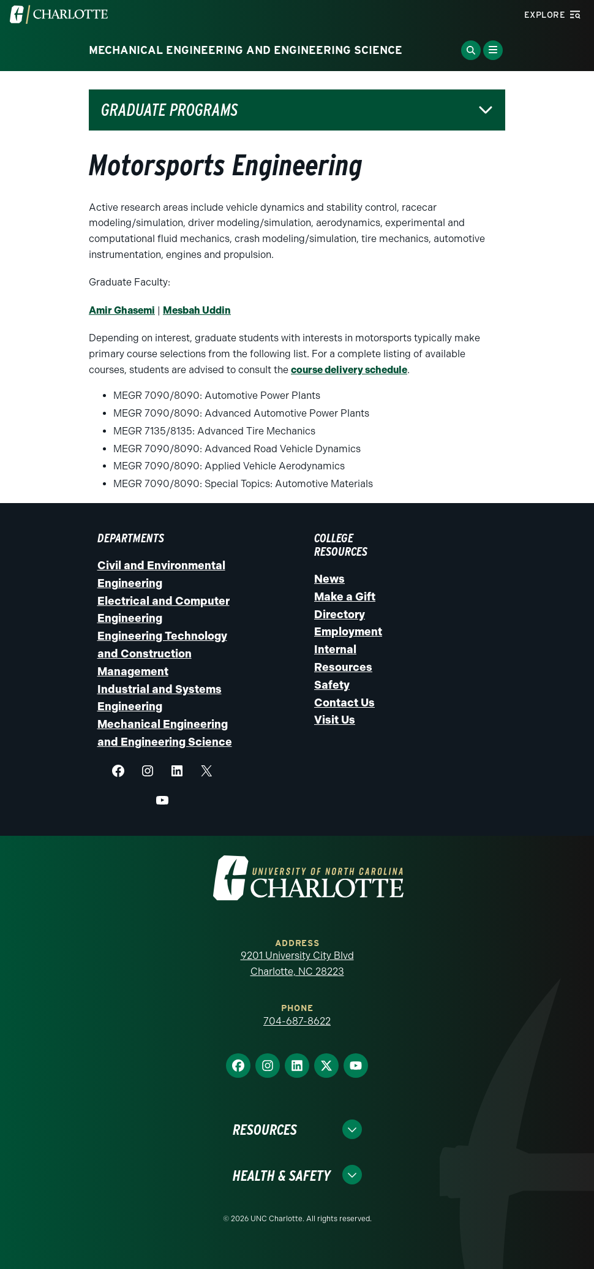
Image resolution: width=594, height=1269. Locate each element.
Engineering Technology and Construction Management (162, 653)
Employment (348, 631)
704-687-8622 (297, 1021)
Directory (339, 614)
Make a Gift (344, 597)
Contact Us (344, 703)
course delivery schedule (349, 370)
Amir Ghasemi (122, 310)
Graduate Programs (169, 109)
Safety (332, 685)
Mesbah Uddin (197, 310)
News (329, 579)
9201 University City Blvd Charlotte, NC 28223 (297, 963)
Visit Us (334, 720)
